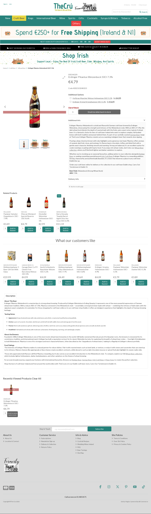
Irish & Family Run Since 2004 (57, 48)
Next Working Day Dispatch (21, 48)
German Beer (135, 135)
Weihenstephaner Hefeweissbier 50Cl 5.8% (84, 269)
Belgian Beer (76, 360)
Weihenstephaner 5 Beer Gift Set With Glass (11, 269)
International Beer (46, 18)
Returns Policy (45, 447)
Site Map (80, 453)
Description (10, 296)
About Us (7, 439)
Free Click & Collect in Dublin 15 (93, 47)
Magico (127, 502)
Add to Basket (13, 229)
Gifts (81, 18)
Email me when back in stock (99, 112)
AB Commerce (143, 502)
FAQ (78, 447)
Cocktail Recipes (82, 441)
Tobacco (125, 18)
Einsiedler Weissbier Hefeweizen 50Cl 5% (46, 217)
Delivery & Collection (47, 444)
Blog (78, 439)
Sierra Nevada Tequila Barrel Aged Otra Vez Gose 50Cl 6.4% (62, 217)
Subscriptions (45, 439)
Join (10, 4)
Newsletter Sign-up (47, 441)
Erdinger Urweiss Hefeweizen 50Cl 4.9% (102, 269)
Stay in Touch (45, 429)
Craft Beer (19, 18)
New (7, 18)
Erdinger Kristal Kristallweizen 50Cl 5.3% (93, 102)
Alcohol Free (140, 18)
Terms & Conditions (120, 439)
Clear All (36, 378)
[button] (64, 77)
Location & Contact (11, 441)
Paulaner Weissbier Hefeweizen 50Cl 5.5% (121, 269)
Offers (76, 23)
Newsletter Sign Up (129, 48)
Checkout (143, 5)
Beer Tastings (81, 450)
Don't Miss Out (102, 42)
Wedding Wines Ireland (85, 444)
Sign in (5, 4)
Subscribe (99, 429)
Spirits (71, 18)
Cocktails (92, 18)
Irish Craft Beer (107, 156)
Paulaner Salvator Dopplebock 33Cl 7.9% (11, 216)
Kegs (30, 18)
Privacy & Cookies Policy (121, 444)
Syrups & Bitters (109, 18)
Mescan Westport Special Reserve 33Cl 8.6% (28, 216)
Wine (62, 18)
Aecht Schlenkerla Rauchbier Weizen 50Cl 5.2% (47, 269)
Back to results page (77, 186)
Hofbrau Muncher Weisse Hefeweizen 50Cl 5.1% (97, 98)
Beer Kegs (110, 360)
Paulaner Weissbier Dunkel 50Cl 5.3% (139, 268)
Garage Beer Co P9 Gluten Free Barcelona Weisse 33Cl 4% (29, 270)
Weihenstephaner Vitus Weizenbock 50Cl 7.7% (65, 269)
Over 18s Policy (118, 441)
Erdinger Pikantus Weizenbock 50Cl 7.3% (11, 403)
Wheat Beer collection (134, 354)
